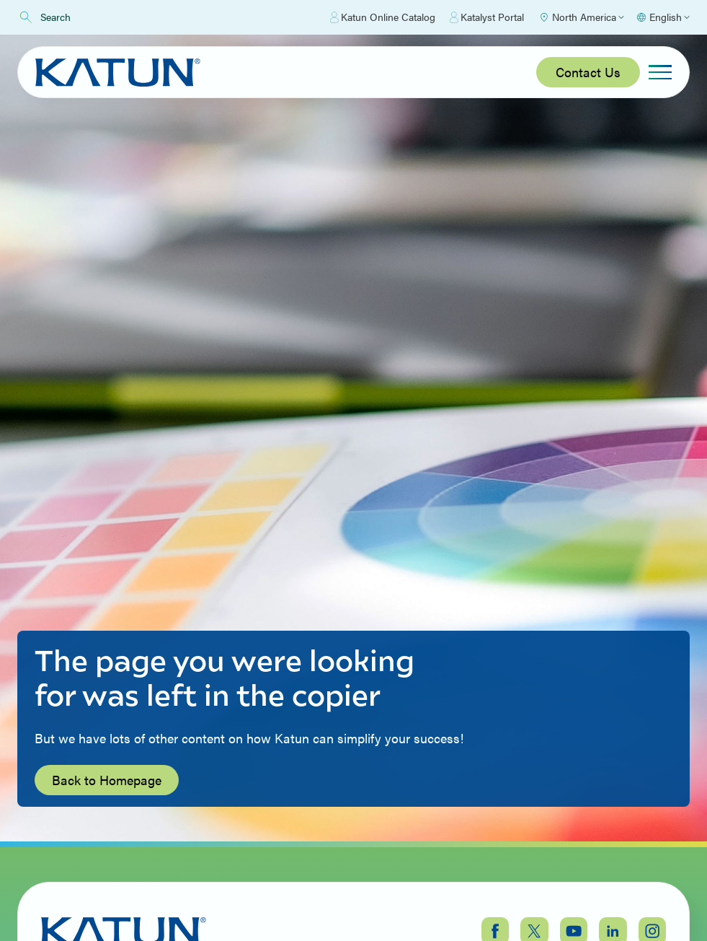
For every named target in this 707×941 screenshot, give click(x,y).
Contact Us (588, 72)
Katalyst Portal (487, 17)
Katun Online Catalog (382, 17)
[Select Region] (581, 17)
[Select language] (663, 17)
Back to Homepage (106, 780)
